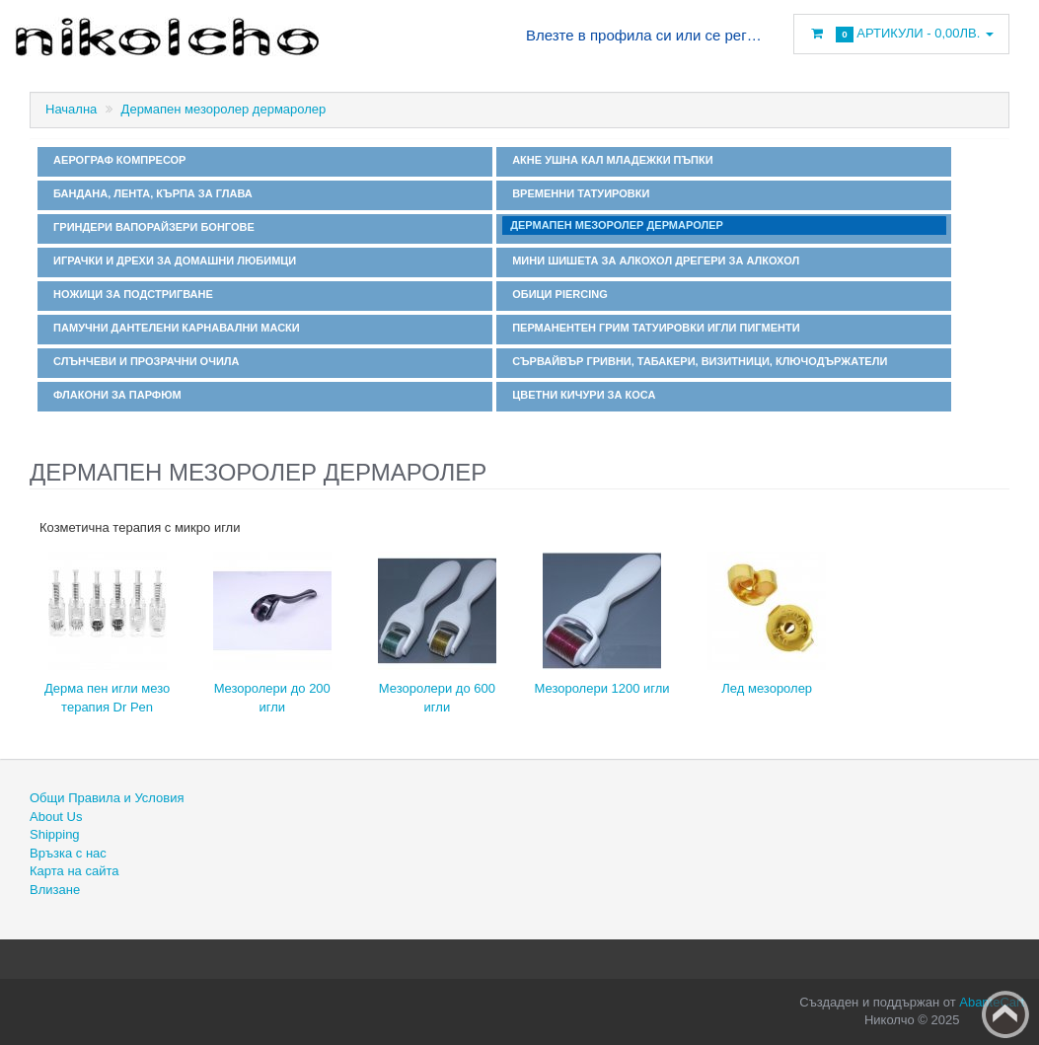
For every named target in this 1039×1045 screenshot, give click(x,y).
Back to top (1005, 1014)
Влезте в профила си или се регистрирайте (644, 35)
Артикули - (901, 34)
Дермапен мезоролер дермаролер (224, 109)
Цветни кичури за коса (580, 395)
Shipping (55, 834)
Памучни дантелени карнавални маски (173, 328)
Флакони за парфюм (114, 395)
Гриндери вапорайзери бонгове (151, 227)
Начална (71, 109)
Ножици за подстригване (130, 294)
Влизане (55, 889)
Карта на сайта (74, 870)
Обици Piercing (557, 294)
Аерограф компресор (116, 160)
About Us (56, 816)
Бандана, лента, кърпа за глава (150, 193)
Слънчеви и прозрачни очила (143, 361)
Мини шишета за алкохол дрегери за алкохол (652, 260)
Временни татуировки (577, 193)
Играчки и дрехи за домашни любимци (171, 260)
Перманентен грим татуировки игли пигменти (653, 328)
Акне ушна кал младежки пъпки (609, 160)
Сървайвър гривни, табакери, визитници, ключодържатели (696, 361)
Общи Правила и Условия (107, 797)
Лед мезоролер (766, 688)
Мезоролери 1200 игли (601, 688)
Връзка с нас (68, 853)
